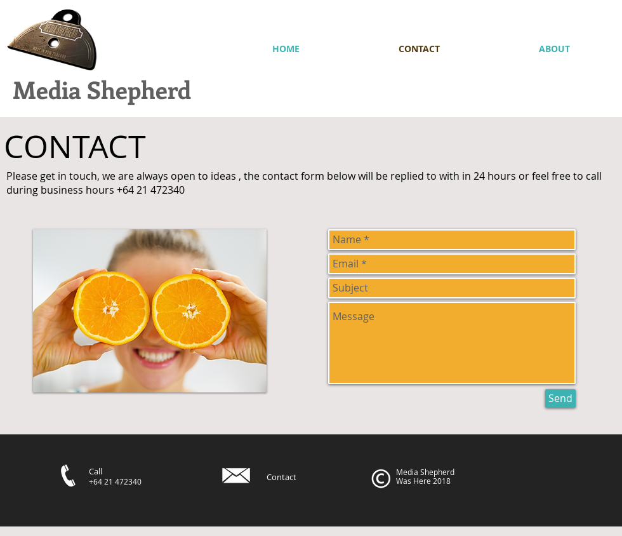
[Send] (560, 398)
